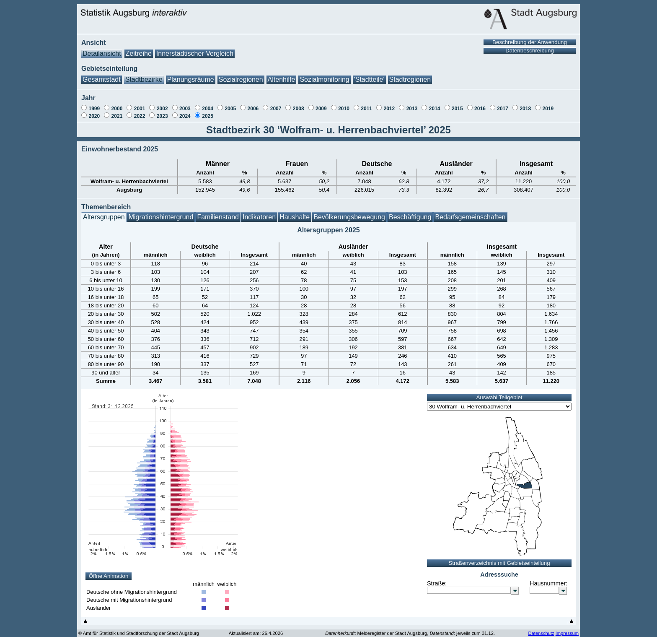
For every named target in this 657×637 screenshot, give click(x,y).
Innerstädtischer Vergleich (194, 49)
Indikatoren (259, 212)
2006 (253, 104)
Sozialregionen (241, 75)
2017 (502, 104)
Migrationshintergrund (161, 212)
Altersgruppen (104, 212)
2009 (321, 104)
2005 (230, 104)
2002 (162, 104)
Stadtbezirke (144, 75)
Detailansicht (102, 49)
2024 (185, 112)
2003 (185, 104)
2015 (457, 104)
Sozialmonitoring (324, 75)
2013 (412, 104)
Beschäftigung (410, 212)
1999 (94, 104)
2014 (434, 104)
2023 (162, 112)
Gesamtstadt (102, 75)
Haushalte (294, 212)
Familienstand (218, 212)
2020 (94, 112)
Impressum (567, 629)
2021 (117, 112)
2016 (480, 104)
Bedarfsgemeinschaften (470, 212)
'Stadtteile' (369, 75)
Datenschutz (541, 629)
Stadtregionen (410, 75)
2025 (207, 112)
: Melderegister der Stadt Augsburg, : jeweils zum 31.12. (410, 629)
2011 (366, 104)
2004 (207, 104)
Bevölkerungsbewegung (349, 212)
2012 (389, 104)
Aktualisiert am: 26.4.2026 (256, 629)
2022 (139, 112)
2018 (525, 104)
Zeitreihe (139, 49)
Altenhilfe (281, 75)
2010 (343, 104)
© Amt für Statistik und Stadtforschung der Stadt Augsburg (138, 629)
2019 (548, 104)
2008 (298, 104)
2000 (117, 104)
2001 (139, 104)
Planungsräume (190, 75)
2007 (276, 104)
